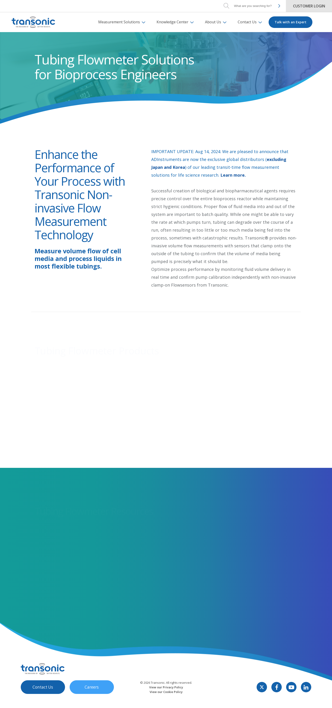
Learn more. (233, 175)
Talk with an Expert (290, 22)
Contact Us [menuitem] (247, 21)
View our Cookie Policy (166, 700)
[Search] (253, 6)
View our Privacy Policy (166, 696)
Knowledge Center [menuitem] (172, 21)
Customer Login (309, 6)
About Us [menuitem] (213, 21)
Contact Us (41, 695)
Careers (87, 695)
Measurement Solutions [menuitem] (119, 21)
